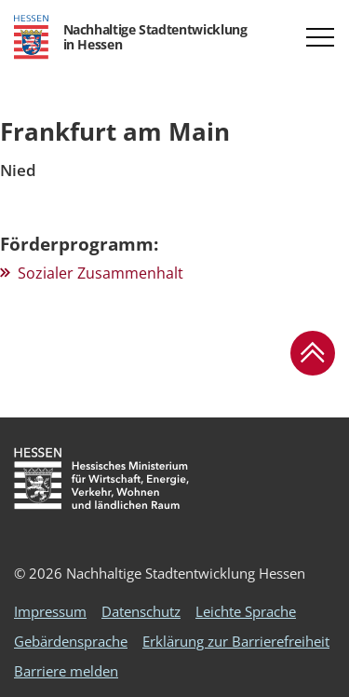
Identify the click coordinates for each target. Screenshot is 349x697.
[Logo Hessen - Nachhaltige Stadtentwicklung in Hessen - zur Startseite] (130, 37)
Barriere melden (66, 671)
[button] (320, 37)
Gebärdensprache (71, 641)
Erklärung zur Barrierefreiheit (235, 641)
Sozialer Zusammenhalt (100, 273)
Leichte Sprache (245, 611)
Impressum (50, 611)
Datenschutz (141, 611)
